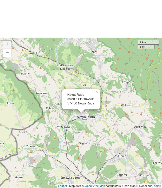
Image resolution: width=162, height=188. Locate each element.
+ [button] (7, 45)
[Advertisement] (81, 19)
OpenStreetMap (95, 185)
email (157, 185)
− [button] (7, 53)
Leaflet (62, 185)
